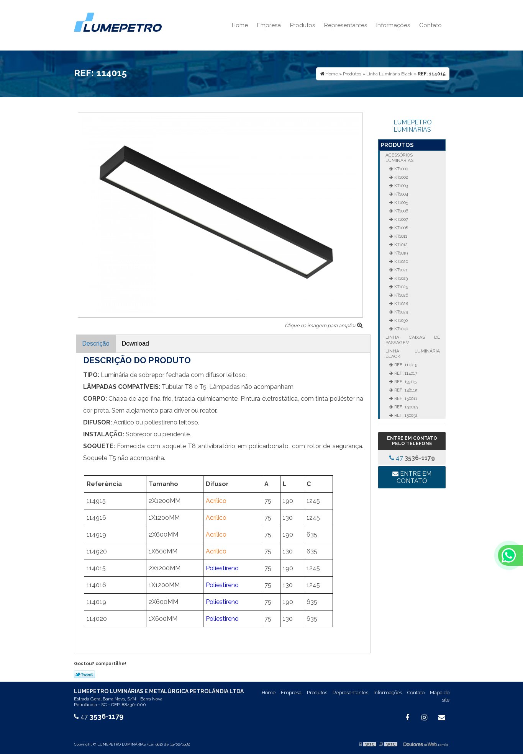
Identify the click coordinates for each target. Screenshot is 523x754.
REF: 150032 (405, 415)
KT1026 (400, 295)
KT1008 (400, 227)
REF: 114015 (405, 364)
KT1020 (400, 261)
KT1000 (400, 168)
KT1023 (400, 278)
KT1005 (400, 202)
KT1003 (400, 185)
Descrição (96, 343)
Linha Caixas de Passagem (412, 340)
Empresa (269, 25)
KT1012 (400, 244)
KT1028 (400, 303)
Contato (430, 25)
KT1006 (400, 211)
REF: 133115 (404, 381)
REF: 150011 (405, 398)
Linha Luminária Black (412, 353)
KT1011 (400, 236)
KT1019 (400, 253)
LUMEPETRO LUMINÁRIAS (412, 126)
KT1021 (400, 270)
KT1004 (400, 194)
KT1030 (400, 320)
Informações (393, 25)
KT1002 (400, 177)
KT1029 (400, 312)
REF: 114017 (405, 373)
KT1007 (400, 219)
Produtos (302, 25)
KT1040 (400, 328)
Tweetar (84, 674)
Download (135, 343)
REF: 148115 (405, 390)
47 (412, 458)
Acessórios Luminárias (399, 157)
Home (240, 25)
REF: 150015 (405, 407)
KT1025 (400, 286)
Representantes (345, 25)
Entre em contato (411, 477)
